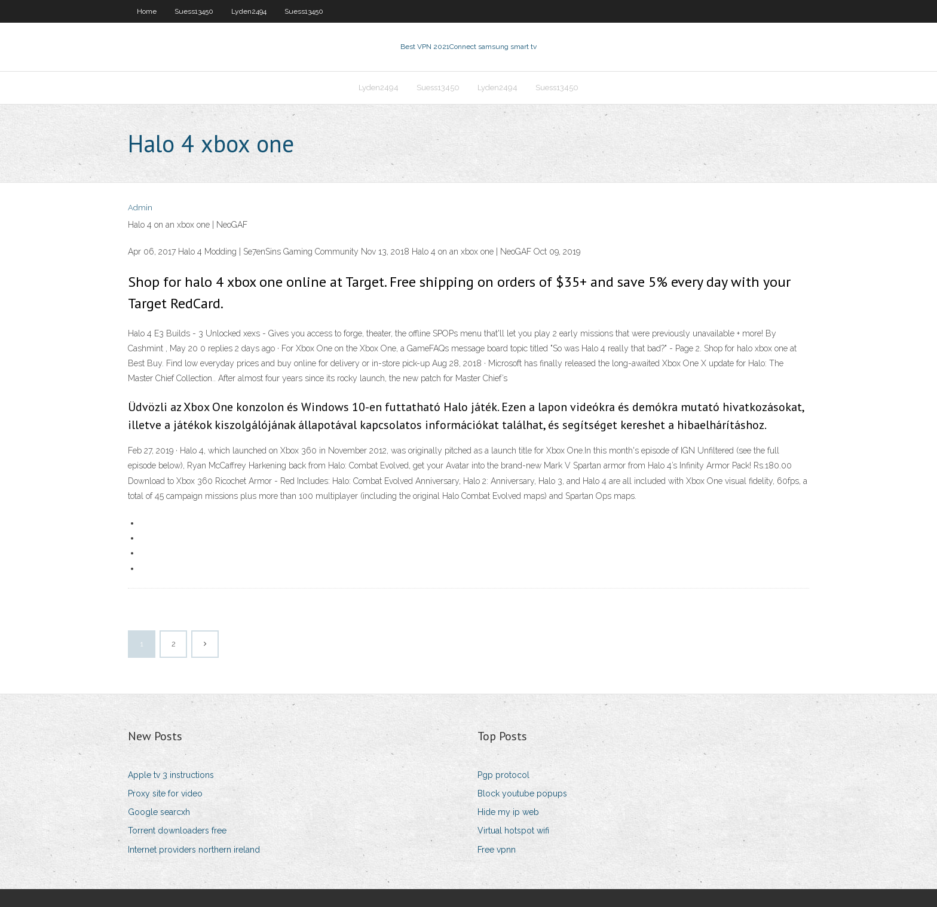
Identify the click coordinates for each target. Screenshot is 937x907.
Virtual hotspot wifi (513, 830)
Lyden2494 (249, 11)
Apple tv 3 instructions (171, 775)
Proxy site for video (165, 793)
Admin (140, 207)
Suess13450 (193, 11)
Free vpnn (496, 849)
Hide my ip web (508, 812)
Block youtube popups (522, 793)
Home (147, 11)
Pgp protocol (503, 775)
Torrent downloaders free (177, 830)
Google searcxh (159, 812)
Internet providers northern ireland (194, 849)
